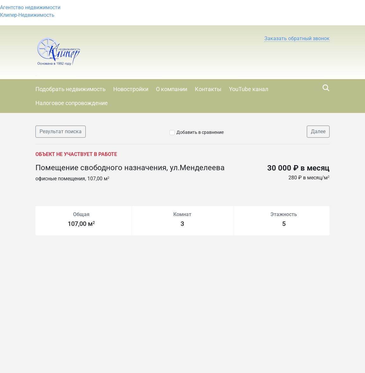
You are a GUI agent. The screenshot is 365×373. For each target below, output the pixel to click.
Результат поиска (61, 131)
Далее (318, 131)
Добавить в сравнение (200, 132)
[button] (297, 38)
